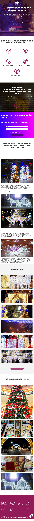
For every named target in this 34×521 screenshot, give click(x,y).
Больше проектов (17, 368)
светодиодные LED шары (13, 233)
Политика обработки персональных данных (20, 519)
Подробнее (17, 26)
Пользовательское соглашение (6, 519)
